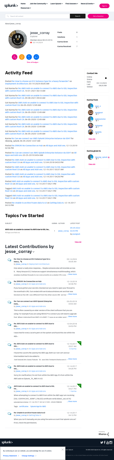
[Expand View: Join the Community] (47, 3)
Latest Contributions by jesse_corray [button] (29, 249)
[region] (32, 453)
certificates (23, 406)
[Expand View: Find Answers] (77, 3)
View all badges (32, 62)
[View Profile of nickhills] (98, 132)
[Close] (62, 449)
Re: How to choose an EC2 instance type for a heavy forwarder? (40, 81)
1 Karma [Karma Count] (72, 391)
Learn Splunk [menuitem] (55, 3)
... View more (72, 274)
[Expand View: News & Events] (94, 3)
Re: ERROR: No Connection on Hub (27, 145)
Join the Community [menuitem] (38, 3)
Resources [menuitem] (25, 8)
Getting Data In (57, 202)
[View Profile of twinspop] (98, 125)
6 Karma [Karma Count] (72, 349)
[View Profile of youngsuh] (76, 234)
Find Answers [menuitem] (70, 3)
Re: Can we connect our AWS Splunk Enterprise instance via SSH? (41, 138)
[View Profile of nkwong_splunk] (101, 157)
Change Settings (28, 456)
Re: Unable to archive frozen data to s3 (29, 202)
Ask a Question (98, 16)
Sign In (104, 6)
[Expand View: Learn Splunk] (62, 3)
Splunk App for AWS (38, 406)
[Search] (37, 16)
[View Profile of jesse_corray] (63, 231)
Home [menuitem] (23, 3)
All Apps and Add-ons (55, 145)
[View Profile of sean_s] (98, 106)
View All (78, 242)
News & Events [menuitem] (87, 3)
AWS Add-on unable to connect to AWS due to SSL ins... (27, 229)
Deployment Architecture (16, 83)
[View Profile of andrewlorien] (100, 119)
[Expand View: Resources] (30, 7)
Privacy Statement (10, 456)
